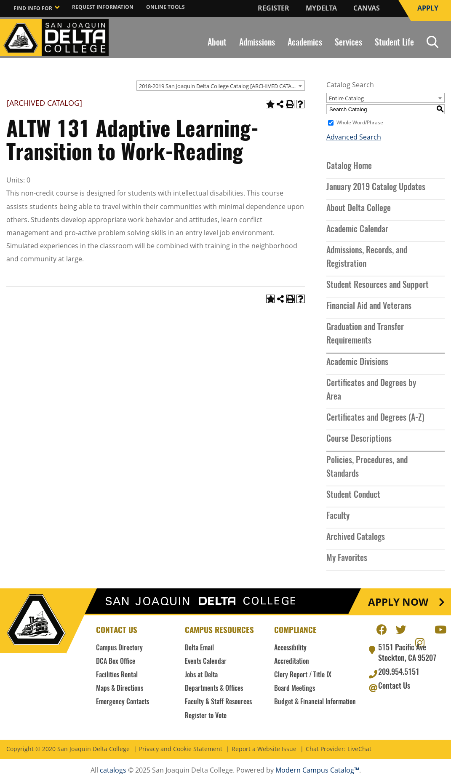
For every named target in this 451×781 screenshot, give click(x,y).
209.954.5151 (398, 672)
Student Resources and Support (377, 285)
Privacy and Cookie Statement (180, 749)
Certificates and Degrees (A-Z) (375, 418)
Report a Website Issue (264, 749)
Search (432, 41)
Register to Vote (206, 716)
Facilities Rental (117, 675)
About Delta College (358, 208)
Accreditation (291, 661)
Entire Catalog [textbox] (346, 98)
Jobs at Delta (201, 675)
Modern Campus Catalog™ (317, 770)
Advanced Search (353, 137)
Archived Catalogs (355, 537)
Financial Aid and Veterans (368, 306)
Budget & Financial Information (315, 702)
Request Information (102, 7)
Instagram (420, 641)
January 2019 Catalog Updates (375, 187)
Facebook (381, 628)
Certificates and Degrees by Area (371, 390)
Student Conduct (353, 495)
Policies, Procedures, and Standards (367, 467)
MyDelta (321, 8)
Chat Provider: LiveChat (338, 749)
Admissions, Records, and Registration (366, 257)
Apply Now (398, 602)
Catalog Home (349, 166)
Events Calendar (206, 661)
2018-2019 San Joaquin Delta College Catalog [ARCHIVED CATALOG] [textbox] (221, 86)
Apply (427, 8)
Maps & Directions (119, 688)
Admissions (257, 43)
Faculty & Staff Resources (218, 702)
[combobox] (220, 86)
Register (273, 8)
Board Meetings (294, 688)
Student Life (394, 43)
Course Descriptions (359, 439)
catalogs (113, 770)
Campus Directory (119, 648)
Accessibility (290, 648)
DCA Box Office (115, 661)
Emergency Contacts (122, 702)
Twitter (401, 628)
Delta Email (199, 648)
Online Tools (165, 7)
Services (348, 43)
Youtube (440, 628)
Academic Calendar (357, 229)
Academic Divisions (357, 362)
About (217, 43)
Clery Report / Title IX (302, 675)
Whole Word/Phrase (359, 122)
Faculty (338, 516)
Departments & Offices (214, 688)
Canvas (366, 8)
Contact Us (394, 686)
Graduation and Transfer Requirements (365, 334)
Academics (305, 43)
